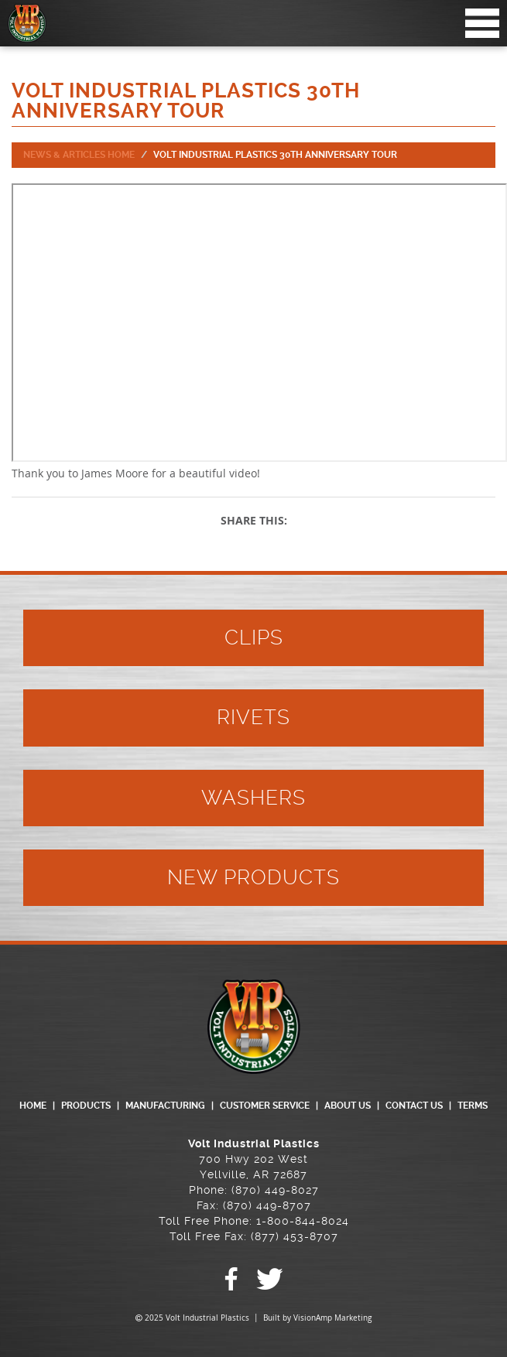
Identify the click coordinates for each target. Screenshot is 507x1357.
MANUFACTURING (165, 1105)
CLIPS (253, 637)
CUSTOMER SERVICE (265, 1105)
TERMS (472, 1105)
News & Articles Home (79, 154)
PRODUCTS (86, 1105)
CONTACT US (414, 1105)
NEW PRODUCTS (253, 877)
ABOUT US (347, 1105)
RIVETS (253, 717)
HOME (32, 1105)
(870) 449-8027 (275, 1190)
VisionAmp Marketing (332, 1318)
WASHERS (253, 797)
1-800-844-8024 (302, 1221)
